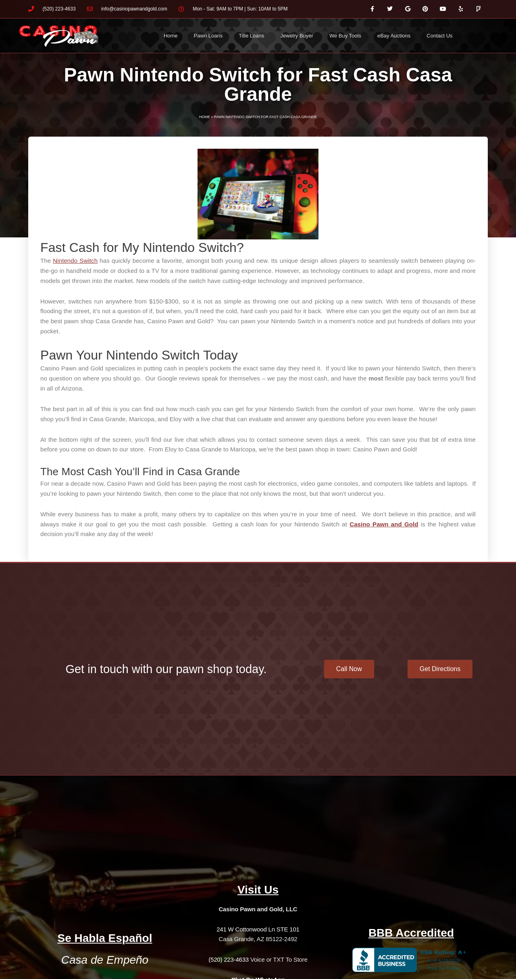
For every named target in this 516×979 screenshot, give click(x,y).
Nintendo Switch (75, 260)
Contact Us (439, 36)
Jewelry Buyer (296, 36)
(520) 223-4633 (228, 959)
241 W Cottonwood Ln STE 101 (258, 929)
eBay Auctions (393, 36)
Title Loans (251, 36)
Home (171, 36)
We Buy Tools (345, 36)
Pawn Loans (208, 36)
